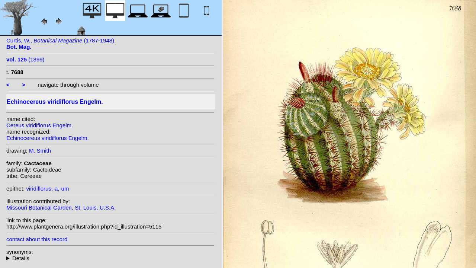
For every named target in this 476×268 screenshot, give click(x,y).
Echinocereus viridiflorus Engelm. (47, 138)
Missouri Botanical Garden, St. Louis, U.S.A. (61, 207)
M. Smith (40, 150)
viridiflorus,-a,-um (47, 188)
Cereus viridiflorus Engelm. (39, 125)
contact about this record (36, 239)
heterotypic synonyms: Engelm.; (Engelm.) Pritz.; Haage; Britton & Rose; (110, 258)
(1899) (25, 59)
